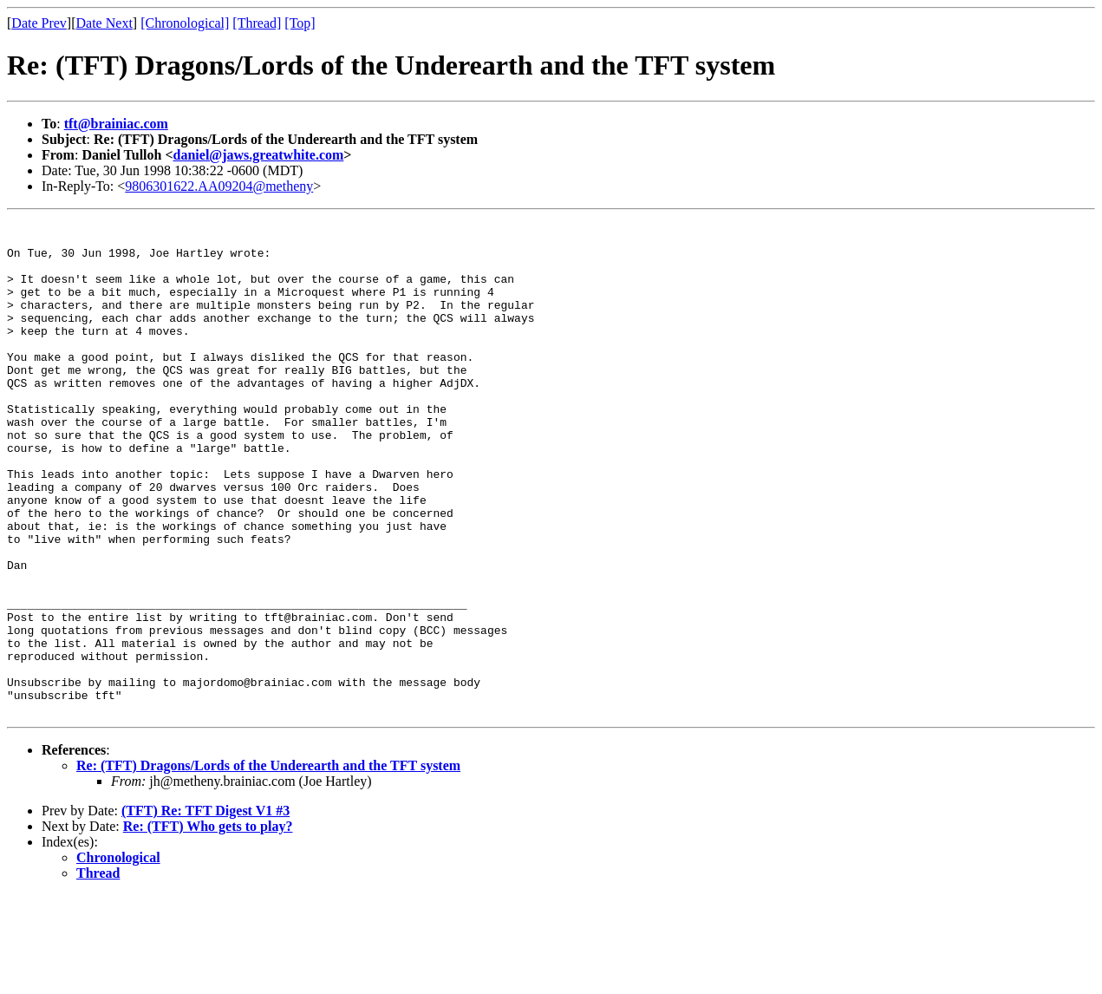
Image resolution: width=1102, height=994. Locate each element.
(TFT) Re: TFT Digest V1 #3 (205, 909)
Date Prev (39, 23)
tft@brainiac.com (116, 123)
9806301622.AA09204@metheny (219, 186)
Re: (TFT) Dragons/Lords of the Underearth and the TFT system (268, 864)
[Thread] (256, 23)
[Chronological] (184, 23)
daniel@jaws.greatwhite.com (258, 154)
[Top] (299, 23)
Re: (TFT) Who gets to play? (208, 925)
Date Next (104, 23)
